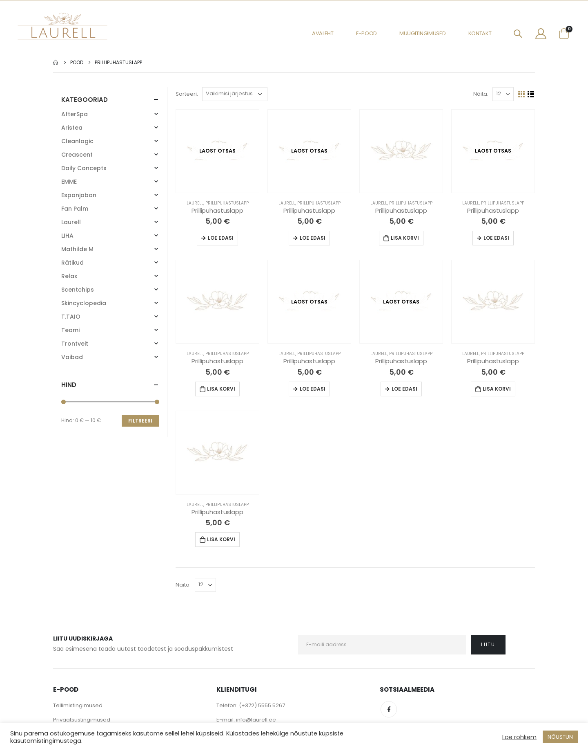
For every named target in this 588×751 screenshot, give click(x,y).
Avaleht (323, 33)
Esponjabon (78, 195)
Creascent (77, 155)
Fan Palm (74, 209)
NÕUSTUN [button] (560, 737)
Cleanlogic (77, 141)
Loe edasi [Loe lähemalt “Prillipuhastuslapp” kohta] (221, 237)
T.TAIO (70, 317)
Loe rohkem (519, 737)
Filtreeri (140, 420)
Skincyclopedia (83, 303)
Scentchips (77, 290)
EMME (69, 182)
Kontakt (480, 33)
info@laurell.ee (256, 720)
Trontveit (74, 344)
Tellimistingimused (77, 705)
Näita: (480, 94)
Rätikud (72, 263)
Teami (70, 330)
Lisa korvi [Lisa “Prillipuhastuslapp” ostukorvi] (405, 237)
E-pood (366, 33)
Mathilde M (77, 249)
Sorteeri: (187, 94)
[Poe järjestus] (234, 94)
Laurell (195, 203)
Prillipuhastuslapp (227, 203)
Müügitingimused (422, 33)
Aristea (71, 128)
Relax (69, 276)
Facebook (389, 709)
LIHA (67, 236)
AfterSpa (74, 114)
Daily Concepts (84, 168)
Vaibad (72, 357)
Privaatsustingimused (81, 720)
